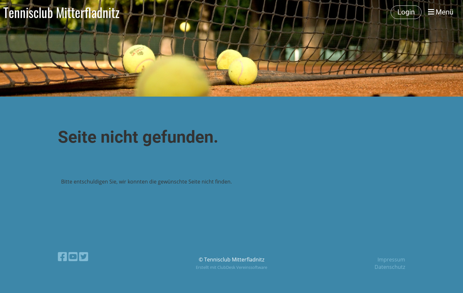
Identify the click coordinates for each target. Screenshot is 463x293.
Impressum (391, 259)
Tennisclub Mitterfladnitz (61, 12)
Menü (440, 12)
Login (406, 12)
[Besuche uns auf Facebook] (62, 256)
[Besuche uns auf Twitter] (83, 256)
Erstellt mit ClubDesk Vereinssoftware (231, 267)
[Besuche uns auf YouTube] (72, 256)
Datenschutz (390, 266)
